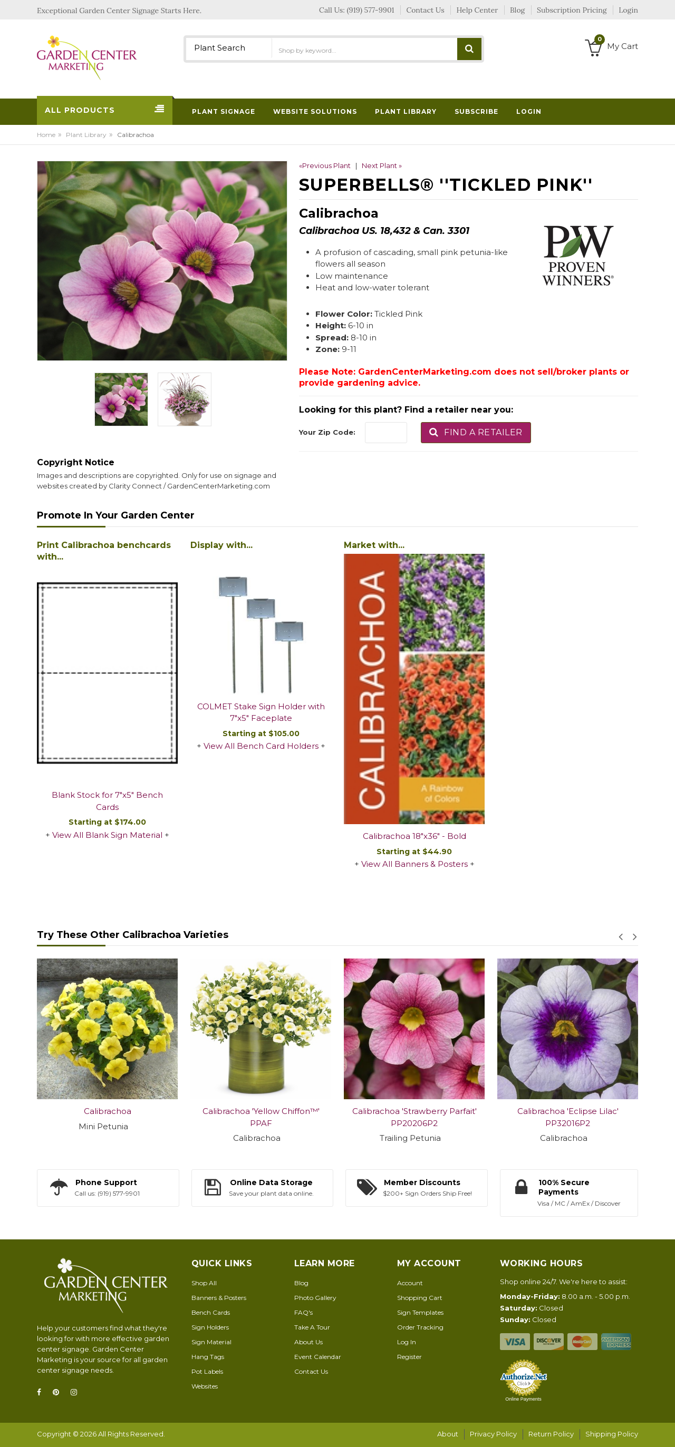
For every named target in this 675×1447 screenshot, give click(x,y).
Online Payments (523, 1399)
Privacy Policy (493, 1434)
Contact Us (311, 1371)
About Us (308, 1342)
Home (46, 135)
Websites (204, 1386)
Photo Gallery (315, 1298)
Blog (301, 1283)
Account (410, 1283)
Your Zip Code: (327, 432)
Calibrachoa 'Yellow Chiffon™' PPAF (261, 1117)
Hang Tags (207, 1357)
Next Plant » (382, 165)
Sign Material (211, 1342)
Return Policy (551, 1434)
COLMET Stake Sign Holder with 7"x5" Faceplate (261, 712)
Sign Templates (420, 1312)
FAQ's (303, 1312)
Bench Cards (210, 1312)
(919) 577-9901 (370, 10)
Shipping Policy (611, 1434)
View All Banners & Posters (414, 864)
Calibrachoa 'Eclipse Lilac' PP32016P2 (568, 1117)
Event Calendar (317, 1357)
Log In (406, 1342)
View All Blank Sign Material (107, 835)
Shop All (204, 1283)
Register (409, 1357)
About (447, 1434)
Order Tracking (420, 1327)
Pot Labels (207, 1371)
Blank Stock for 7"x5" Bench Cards (107, 801)
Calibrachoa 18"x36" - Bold (414, 836)
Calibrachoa (107, 1111)
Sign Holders (210, 1327)
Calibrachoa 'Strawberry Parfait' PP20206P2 (414, 1117)
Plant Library (86, 135)
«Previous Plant (325, 165)
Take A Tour (312, 1327)
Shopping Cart (419, 1298)
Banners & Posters (218, 1298)
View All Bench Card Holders (261, 746)
